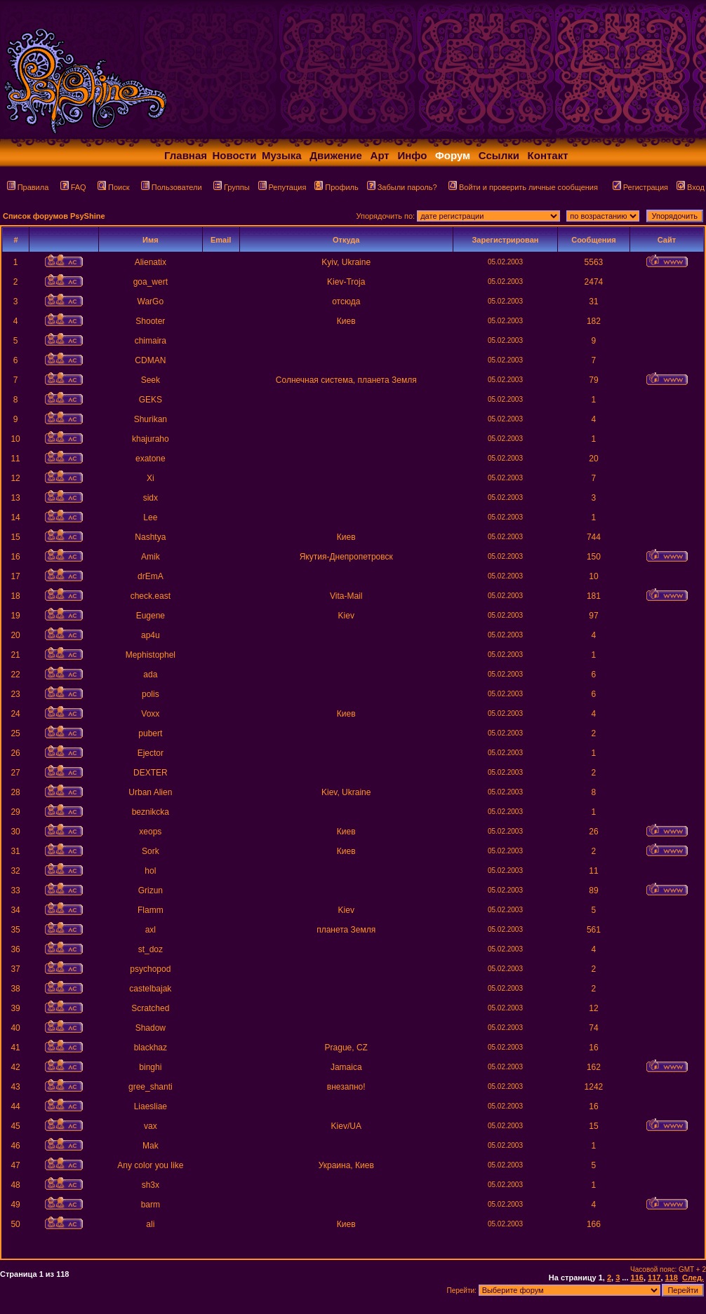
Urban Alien (150, 792)
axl (150, 930)
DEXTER (150, 773)
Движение (335, 155)
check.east (151, 596)
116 (637, 1277)
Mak (150, 1146)
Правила (28, 187)
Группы (231, 187)
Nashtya (150, 537)
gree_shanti (150, 1087)
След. (693, 1277)
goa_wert (150, 282)
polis (150, 694)
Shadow (150, 1028)
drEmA (151, 576)
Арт (380, 155)
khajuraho (150, 439)
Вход (691, 187)
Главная (185, 155)
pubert (150, 733)
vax (150, 1126)
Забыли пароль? (402, 187)
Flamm (151, 910)
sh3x (150, 1185)
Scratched (150, 1008)
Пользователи (171, 187)
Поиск (113, 187)
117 (654, 1277)
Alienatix (150, 262)
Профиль (336, 187)
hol (150, 871)
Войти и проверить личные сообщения (523, 187)
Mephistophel (150, 655)
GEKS (150, 400)
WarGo (151, 301)
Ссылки (499, 155)
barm (150, 1205)
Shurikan (150, 419)
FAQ (73, 187)
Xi (150, 478)
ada (150, 674)
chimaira (150, 341)
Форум (452, 155)
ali (150, 1224)
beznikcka (150, 812)
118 (671, 1277)
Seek (150, 380)
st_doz (150, 949)
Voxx (150, 714)
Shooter (150, 321)
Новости (235, 155)
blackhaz (150, 1047)
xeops (150, 832)
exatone (150, 458)
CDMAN (150, 360)
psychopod (150, 969)
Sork (150, 851)
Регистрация (640, 187)
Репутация (282, 187)
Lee (150, 517)
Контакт (548, 155)
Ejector (151, 753)
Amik (150, 557)
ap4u (150, 635)
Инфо (412, 155)
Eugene (150, 616)
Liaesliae (150, 1106)
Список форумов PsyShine (54, 216)
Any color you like (150, 1165)
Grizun (150, 890)
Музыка (282, 155)
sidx (150, 498)
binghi (150, 1067)
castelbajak (150, 989)
